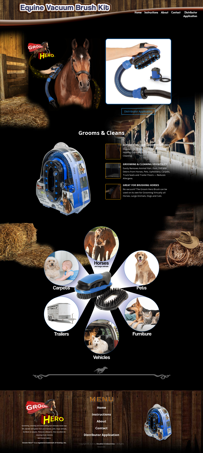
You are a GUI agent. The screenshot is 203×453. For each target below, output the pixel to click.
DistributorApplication (190, 14)
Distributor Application (138, 111)
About (164, 12)
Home (138, 12)
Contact (175, 12)
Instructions (151, 12)
